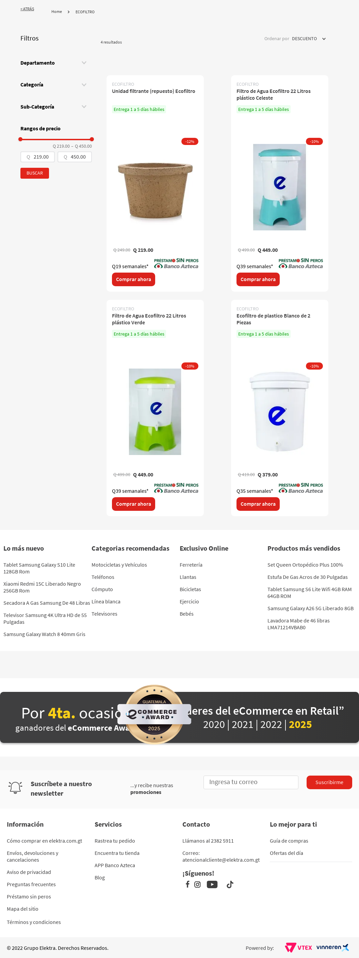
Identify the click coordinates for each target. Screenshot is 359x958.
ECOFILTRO (85, 11)
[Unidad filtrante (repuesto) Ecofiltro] (155, 183)
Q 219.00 (61, 146)
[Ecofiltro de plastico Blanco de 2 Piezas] (279, 408)
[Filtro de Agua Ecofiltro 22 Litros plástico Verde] (155, 408)
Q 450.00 (81, 146)
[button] (56, 63)
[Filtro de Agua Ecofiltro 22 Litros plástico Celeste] (279, 183)
